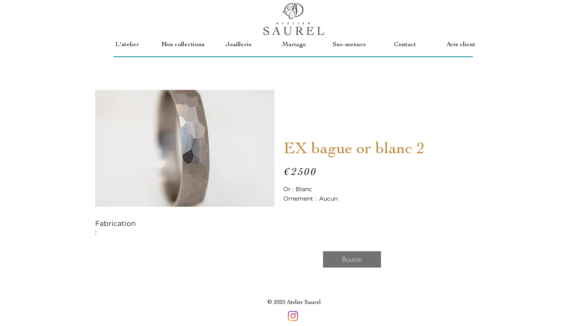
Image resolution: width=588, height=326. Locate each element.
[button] (183, 45)
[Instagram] (293, 316)
